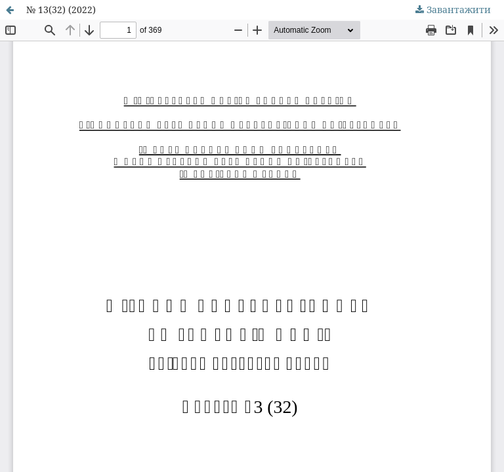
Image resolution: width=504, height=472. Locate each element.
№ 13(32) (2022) (61, 9)
